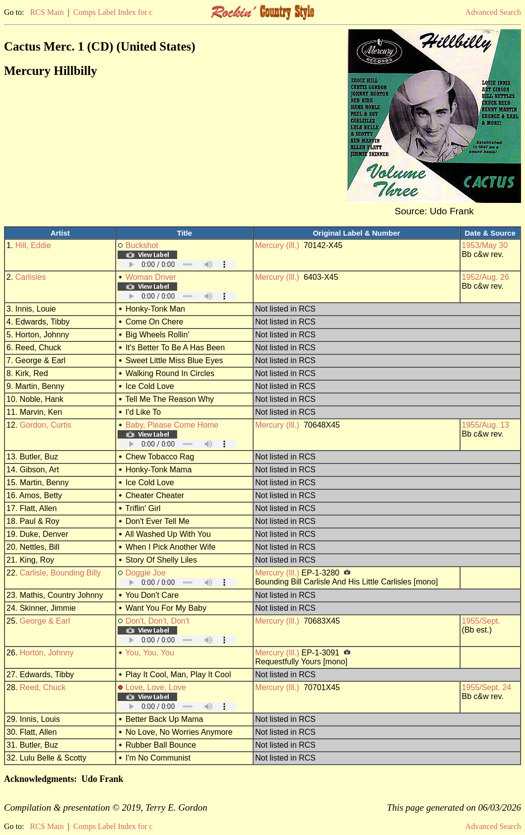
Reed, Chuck (43, 687)
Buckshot (142, 245)
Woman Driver (151, 277)
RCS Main (47, 12)
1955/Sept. (481, 621)
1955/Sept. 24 (487, 687)
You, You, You (150, 652)
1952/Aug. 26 (485, 277)
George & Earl (45, 621)
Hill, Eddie (33, 245)
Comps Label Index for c (113, 12)
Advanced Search (493, 12)
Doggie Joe (146, 573)
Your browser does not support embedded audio (177, 264)
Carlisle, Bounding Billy (60, 573)
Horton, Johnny (47, 652)
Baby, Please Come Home (172, 425)
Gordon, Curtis (45, 425)
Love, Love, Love (156, 687)
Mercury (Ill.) (277, 245)
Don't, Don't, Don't (157, 621)
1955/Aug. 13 (485, 425)
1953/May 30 (485, 245)
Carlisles (30, 277)
